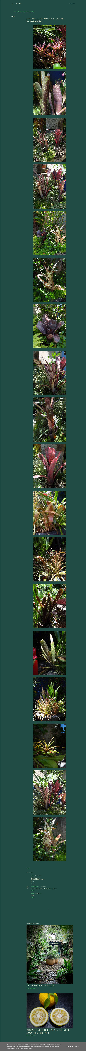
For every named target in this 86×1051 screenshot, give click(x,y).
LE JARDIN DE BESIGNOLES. (40, 985)
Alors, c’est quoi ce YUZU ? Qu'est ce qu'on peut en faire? (48, 1031)
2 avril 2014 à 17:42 (38, 893)
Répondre (32, 883)
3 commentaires (32, 1035)
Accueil (19, 3)
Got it (77, 1047)
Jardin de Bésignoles (35, 886)
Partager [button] (13, 16)
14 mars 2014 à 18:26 (42, 886)
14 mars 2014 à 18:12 (38, 875)
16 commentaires (33, 988)
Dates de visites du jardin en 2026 (24, 12)
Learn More (69, 1047)
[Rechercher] (72, 4)
